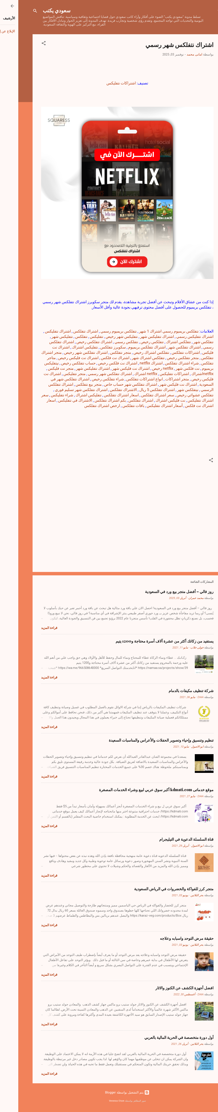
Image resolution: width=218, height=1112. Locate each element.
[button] (25, 44)
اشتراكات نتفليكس (103, 83)
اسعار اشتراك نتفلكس (103, 395)
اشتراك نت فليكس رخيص (60, 357)
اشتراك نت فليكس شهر (160, 384)
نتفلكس (63, 336)
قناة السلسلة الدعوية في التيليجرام (168, 839)
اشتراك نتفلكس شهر (166, 347)
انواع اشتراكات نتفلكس (126, 379)
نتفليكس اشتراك (67, 347)
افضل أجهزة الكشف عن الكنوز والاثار (166, 987)
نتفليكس (78, 336)
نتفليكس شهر (43, 336)
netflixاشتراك (184, 373)
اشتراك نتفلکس (122, 400)
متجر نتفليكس (56, 373)
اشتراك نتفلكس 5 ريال (138, 389)
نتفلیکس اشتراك (70, 395)
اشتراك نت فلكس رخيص (99, 363)
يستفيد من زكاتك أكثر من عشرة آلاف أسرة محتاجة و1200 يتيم (146, 641)
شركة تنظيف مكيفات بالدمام (172, 690)
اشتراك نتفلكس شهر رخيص (67, 352)
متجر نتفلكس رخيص (165, 357)
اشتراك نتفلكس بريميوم (128, 347)
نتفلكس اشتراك (160, 342)
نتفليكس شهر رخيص (103, 336)
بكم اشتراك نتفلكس (92, 400)
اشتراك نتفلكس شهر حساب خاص (112, 384)
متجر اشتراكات (159, 379)
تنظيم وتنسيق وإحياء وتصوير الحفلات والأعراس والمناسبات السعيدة (142, 740)
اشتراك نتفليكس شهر (139, 336)
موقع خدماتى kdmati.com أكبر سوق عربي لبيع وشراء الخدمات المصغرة (138, 789)
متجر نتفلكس (102, 352)
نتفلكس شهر (185, 342)
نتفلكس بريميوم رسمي (100, 331)
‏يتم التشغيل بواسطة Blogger (109, 1092)
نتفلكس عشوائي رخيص (176, 395)
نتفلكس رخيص (133, 342)
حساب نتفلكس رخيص (60, 363)
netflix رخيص (144, 368)
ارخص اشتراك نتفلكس (84, 405)
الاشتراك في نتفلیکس (57, 400)
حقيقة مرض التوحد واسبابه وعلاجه (168, 938)
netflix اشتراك (127, 373)
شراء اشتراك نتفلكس (164, 363)
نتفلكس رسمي (108, 342)
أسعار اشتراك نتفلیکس (146, 405)
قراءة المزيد (31, 628)
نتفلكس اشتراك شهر (129, 357)
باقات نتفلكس (115, 405)
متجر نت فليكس (42, 368)
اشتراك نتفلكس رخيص (76, 342)
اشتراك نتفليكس (40, 331)
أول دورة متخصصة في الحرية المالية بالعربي (160, 1037)
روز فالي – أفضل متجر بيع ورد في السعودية (161, 591)
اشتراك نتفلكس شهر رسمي (92, 373)
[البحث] (16, 11)
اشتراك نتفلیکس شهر (75, 368)
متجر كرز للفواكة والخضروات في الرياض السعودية (155, 888)
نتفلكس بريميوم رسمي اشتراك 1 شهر (150, 331)
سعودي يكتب (38, 10)
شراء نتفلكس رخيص (89, 379)
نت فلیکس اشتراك (152, 400)
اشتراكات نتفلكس (167, 352)
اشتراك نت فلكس (97, 357)
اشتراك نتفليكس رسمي (176, 336)
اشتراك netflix (132, 363)
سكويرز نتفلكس (95, 347)
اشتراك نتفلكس (67, 331)
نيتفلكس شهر (169, 389)
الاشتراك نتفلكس (105, 389)
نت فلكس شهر (169, 368)
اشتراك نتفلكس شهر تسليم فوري (63, 389)
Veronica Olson (98, 1100)
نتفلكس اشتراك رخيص (133, 352)
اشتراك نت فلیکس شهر (112, 368)
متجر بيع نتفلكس (70, 384)
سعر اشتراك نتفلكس (139, 395)
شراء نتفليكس (44, 395)
